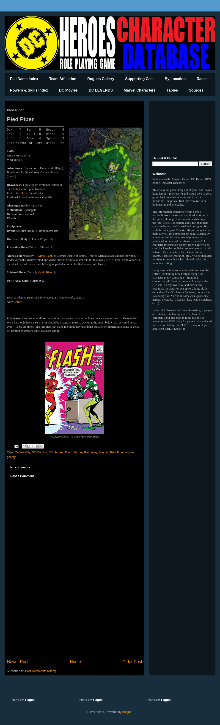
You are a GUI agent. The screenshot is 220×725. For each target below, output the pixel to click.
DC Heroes (56, 452)
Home (75, 661)
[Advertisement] (74, 621)
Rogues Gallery (100, 79)
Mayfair (103, 452)
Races (202, 79)
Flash (14, 189)
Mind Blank (45, 255)
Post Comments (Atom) (40, 671)
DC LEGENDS (101, 90)
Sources (196, 90)
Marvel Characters (140, 90)
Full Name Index (24, 79)
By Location (175, 79)
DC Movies (68, 90)
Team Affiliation (62, 79)
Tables (172, 90)
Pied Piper (117, 452)
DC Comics (39, 452)
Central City (22, 452)
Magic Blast (45, 272)
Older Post (132, 661)
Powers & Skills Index (29, 90)
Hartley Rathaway (85, 452)
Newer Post (17, 661)
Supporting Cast (139, 79)
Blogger (127, 712)
